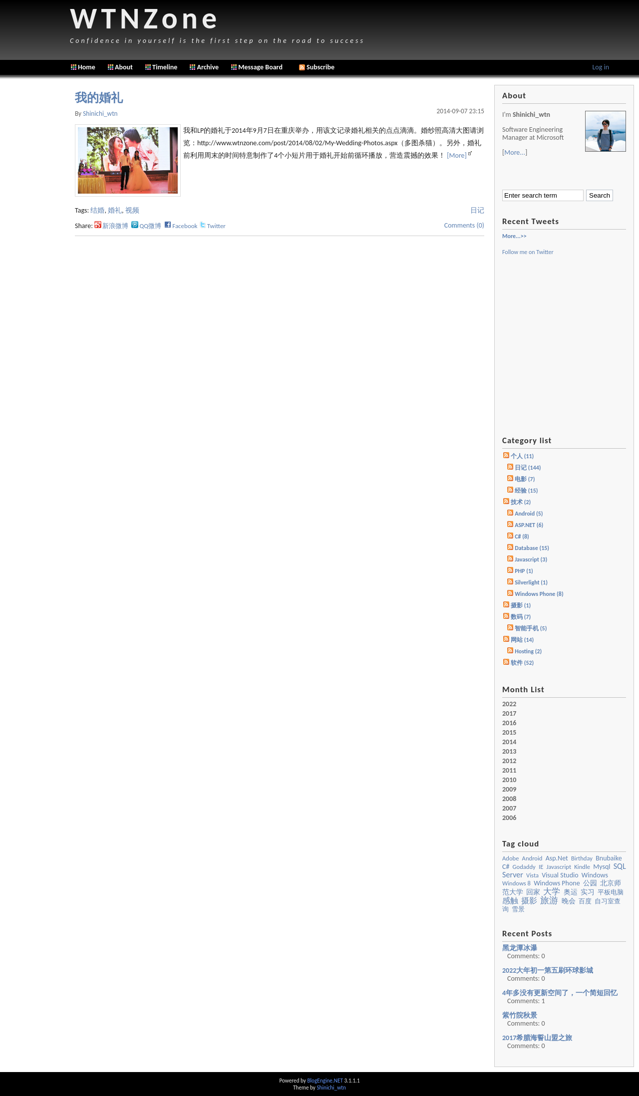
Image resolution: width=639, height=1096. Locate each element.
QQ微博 (146, 226)
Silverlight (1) (531, 582)
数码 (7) (521, 616)
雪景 (518, 909)
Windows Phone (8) (539, 593)
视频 (132, 210)
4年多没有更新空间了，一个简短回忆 (560, 993)
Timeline (164, 67)
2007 (509, 809)
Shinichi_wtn (331, 1087)
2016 (509, 723)
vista (532, 875)
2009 (509, 790)
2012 (509, 761)
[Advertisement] (35, 234)
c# (505, 866)
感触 (510, 900)
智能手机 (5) (531, 628)
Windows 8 (516, 883)
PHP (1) (524, 570)
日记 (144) (528, 467)
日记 (477, 210)
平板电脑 (611, 892)
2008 (509, 799)
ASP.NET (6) (529, 525)
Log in (600, 67)
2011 (509, 771)
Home (86, 67)
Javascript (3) (531, 559)
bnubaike (609, 858)
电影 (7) (525, 479)
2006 (509, 818)
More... (514, 152)
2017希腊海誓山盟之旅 (537, 1038)
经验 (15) (526, 490)
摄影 (529, 900)
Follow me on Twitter (528, 252)
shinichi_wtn (100, 113)
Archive (208, 67)
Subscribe (316, 67)
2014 (509, 742)
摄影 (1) (521, 605)
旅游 (549, 900)
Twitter (212, 226)
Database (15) (532, 548)
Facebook (180, 226)
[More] (457, 155)
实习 (588, 892)
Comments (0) (464, 225)
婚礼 (115, 210)
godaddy (524, 866)
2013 (509, 752)
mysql (601, 866)
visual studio (560, 875)
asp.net (557, 858)
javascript (558, 866)
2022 (509, 704)
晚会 (569, 901)
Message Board (260, 67)
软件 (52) (522, 662)
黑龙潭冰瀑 (519, 948)
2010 (509, 780)
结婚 (97, 210)
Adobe (510, 858)
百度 (585, 901)
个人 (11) (522, 456)
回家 (533, 892)
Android (532, 858)
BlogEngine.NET (324, 1080)
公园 (590, 883)
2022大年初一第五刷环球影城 (547, 970)
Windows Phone (557, 883)
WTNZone (145, 18)
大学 (551, 891)
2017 (509, 714)
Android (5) (529, 513)
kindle (582, 866)
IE (541, 866)
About (124, 67)
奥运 (571, 892)
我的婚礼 (99, 97)
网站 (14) (522, 639)
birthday (582, 858)
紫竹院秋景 (519, 1015)
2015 (509, 733)
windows (595, 875)
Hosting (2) (528, 651)
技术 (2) (521, 502)
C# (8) (522, 536)
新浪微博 (111, 226)
